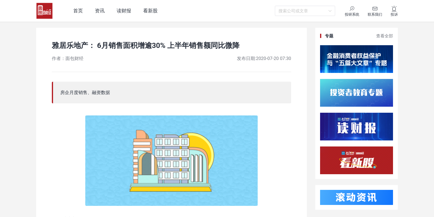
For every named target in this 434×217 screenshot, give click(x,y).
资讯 (100, 11)
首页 (78, 11)
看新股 (150, 11)
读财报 (124, 11)
